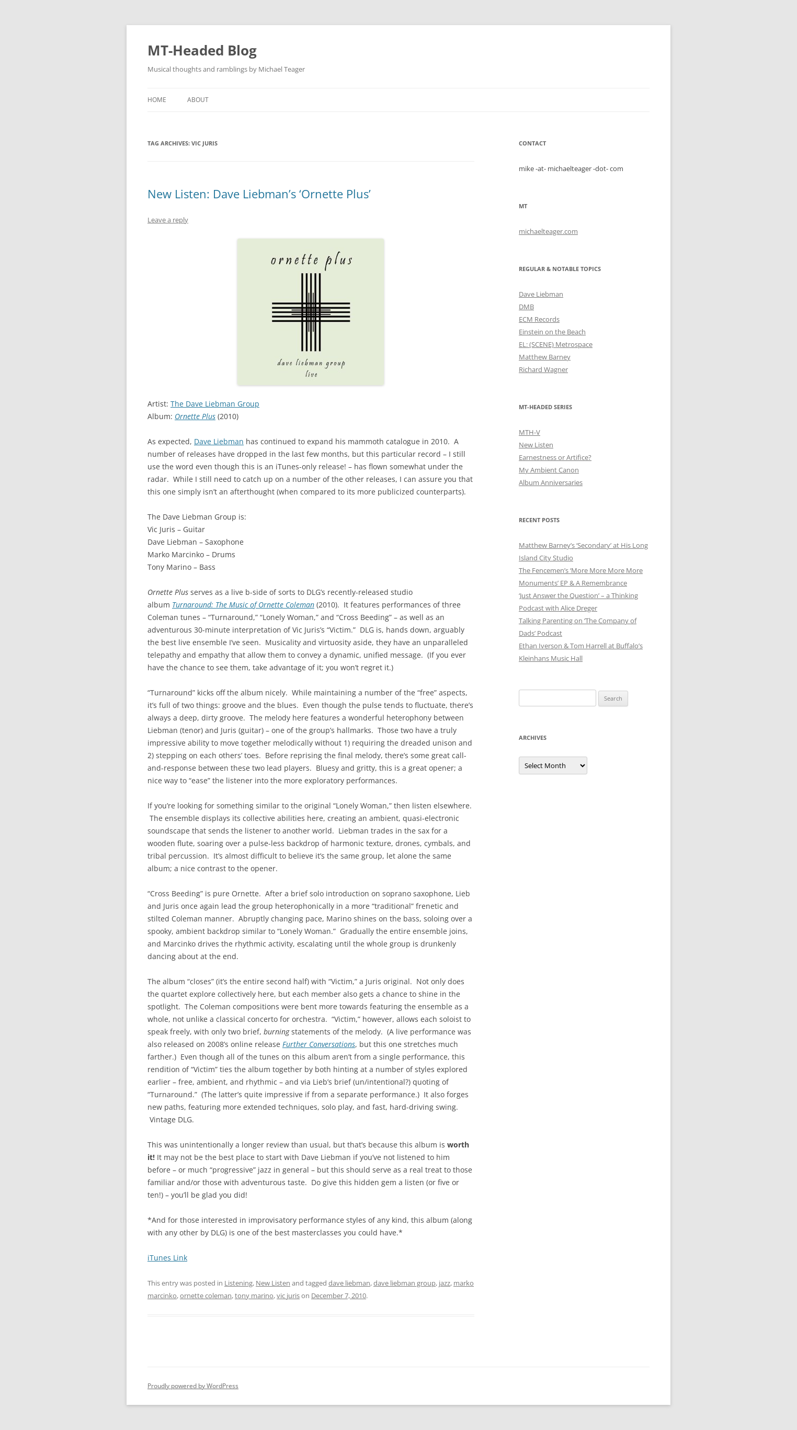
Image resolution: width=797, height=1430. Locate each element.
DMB (526, 306)
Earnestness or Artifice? (555, 457)
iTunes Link (167, 1258)
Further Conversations (318, 1044)
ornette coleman (206, 1295)
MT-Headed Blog (202, 50)
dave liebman (349, 1283)
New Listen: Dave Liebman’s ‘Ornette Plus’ (259, 193)
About (198, 99)
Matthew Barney (545, 357)
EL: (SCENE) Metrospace (556, 344)
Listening (238, 1283)
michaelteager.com (548, 231)
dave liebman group (404, 1283)
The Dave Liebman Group (214, 404)
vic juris (288, 1295)
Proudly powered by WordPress (192, 1385)
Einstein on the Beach (552, 331)
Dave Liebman (219, 441)
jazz (444, 1283)
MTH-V (529, 432)
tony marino (254, 1295)
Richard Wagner (543, 369)
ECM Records (539, 319)
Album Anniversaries (551, 482)
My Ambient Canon (549, 470)
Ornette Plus (195, 416)
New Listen (273, 1283)
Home (156, 99)
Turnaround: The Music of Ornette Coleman (243, 605)
